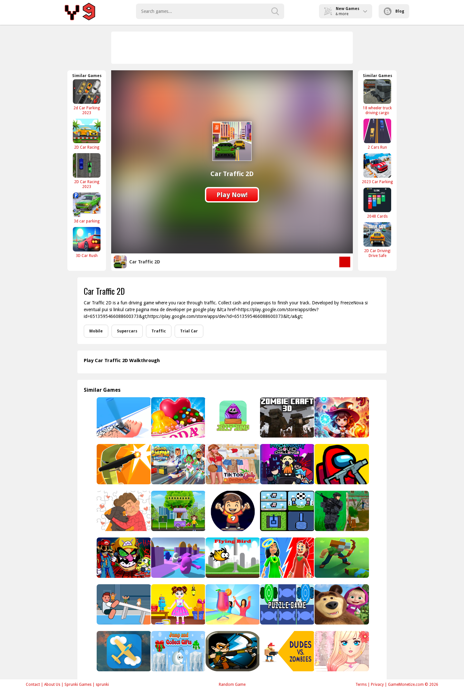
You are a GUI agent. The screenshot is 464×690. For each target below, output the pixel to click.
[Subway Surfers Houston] (177, 464)
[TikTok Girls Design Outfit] (232, 464)
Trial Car (189, 331)
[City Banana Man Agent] (123, 464)
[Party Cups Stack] (232, 604)
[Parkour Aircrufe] (123, 651)
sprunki (102, 684)
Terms (361, 684)
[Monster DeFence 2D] (232, 651)
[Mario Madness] (123, 557)
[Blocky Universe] (341, 557)
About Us (52, 684)
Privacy (377, 684)
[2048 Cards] (377, 203)
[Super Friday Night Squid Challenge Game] (286, 464)
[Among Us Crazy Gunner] (341, 464)
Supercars (127, 331)
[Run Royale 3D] (177, 557)
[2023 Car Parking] (377, 168)
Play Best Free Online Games (81, 11)
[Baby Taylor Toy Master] (177, 604)
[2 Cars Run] (377, 134)
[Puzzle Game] (286, 604)
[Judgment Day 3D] (286, 557)
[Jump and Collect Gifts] (177, 651)
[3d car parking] (86, 208)
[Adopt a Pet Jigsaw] (123, 511)
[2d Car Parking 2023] (86, 97)
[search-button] (275, 11)
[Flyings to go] (232, 557)
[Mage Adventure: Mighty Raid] (341, 417)
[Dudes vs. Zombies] (286, 651)
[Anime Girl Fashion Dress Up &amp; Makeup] (341, 651)
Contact (33, 684)
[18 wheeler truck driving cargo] (377, 97)
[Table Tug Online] (123, 604)
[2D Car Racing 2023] (86, 171)
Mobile (96, 331)
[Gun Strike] (341, 511)
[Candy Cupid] (177, 417)
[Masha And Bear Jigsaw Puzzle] (341, 604)
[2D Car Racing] (86, 134)
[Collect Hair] (123, 417)
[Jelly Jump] (232, 417)
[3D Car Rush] (86, 242)
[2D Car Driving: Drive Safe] (377, 240)
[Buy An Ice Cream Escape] (177, 511)
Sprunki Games (78, 684)
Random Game (232, 684)
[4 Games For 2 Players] (286, 511)
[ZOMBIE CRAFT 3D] (286, 417)
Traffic (158, 331)
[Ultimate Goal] (232, 511)
